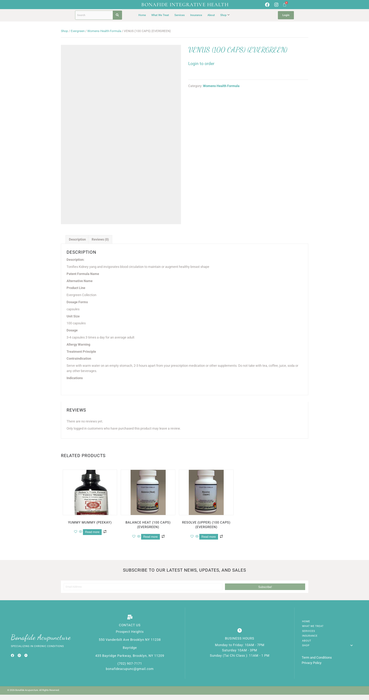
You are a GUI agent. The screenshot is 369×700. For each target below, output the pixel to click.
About (211, 15)
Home (142, 15)
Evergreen (78, 31)
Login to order (201, 63)
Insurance (196, 15)
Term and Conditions (317, 657)
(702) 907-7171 (129, 663)
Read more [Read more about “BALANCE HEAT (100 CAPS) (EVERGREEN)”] (150, 536)
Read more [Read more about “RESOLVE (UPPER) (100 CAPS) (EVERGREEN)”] (209, 536)
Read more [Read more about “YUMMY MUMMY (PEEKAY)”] (92, 532)
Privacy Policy (312, 663)
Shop (225, 15)
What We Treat (160, 15)
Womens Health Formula (104, 31)
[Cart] (284, 4)
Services (179, 15)
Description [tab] (77, 239)
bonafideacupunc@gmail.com (130, 669)
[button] (265, 586)
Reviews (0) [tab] (100, 239)
